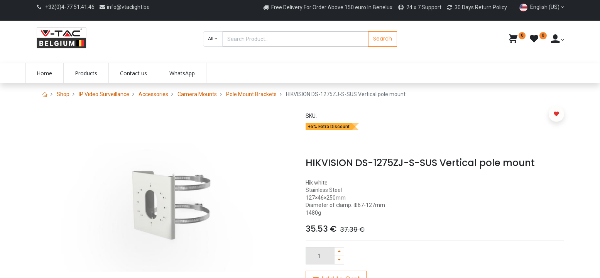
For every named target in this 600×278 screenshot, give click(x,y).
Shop (63, 94)
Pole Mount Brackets (251, 94)
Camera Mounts (197, 94)
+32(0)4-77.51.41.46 (70, 7)
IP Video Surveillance (104, 94)
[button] (213, 39)
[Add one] (339, 251)
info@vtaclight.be (124, 7)
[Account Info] (558, 40)
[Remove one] (339, 260)
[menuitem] (55, 73)
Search (382, 38)
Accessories (153, 94)
